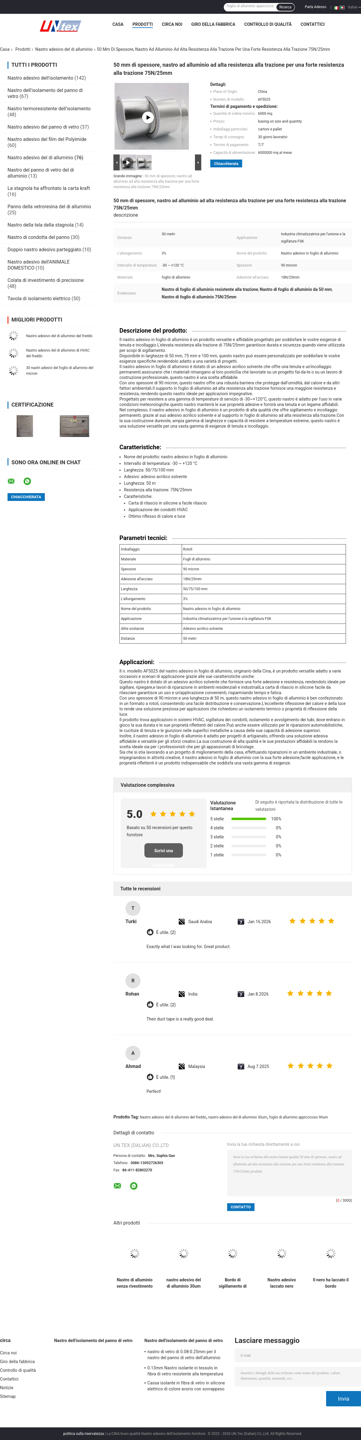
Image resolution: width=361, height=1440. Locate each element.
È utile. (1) (165, 1077)
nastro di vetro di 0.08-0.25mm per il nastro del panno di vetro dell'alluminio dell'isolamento (184, 1355)
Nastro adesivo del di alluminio (64, 49)
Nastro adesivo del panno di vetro (43, 127)
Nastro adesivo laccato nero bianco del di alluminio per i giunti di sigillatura (281, 1283)
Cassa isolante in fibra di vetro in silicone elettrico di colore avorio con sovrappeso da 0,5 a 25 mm (186, 1387)
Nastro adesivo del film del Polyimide (47, 139)
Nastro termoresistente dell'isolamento (49, 108)
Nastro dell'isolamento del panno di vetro (93, 1340)
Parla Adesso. (316, 7)
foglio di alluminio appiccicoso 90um (298, 1117)
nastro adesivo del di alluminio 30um (237, 1117)
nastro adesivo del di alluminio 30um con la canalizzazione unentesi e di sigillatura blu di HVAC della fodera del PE (183, 1283)
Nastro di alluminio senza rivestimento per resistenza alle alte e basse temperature (135, 1283)
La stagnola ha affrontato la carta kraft (49, 188)
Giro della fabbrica (213, 24)
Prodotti (142, 24)
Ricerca (285, 7)
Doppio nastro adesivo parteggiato (44, 249)
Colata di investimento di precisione (46, 280)
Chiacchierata (226, 163)
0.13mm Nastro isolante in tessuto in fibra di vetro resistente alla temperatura (185, 1370)
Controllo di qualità (268, 24)
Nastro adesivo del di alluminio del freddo (59, 336)
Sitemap (8, 1396)
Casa (118, 24)
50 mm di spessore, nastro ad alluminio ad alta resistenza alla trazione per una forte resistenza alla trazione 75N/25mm (156, 181)
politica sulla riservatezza (83, 1434)
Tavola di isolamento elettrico (39, 298)
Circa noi (172, 24)
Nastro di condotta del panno (38, 237)
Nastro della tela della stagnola (41, 225)
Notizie (6, 1387)
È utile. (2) (166, 932)
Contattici (313, 24)
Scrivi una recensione (163, 853)
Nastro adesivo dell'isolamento (40, 78)
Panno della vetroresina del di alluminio (49, 206)
